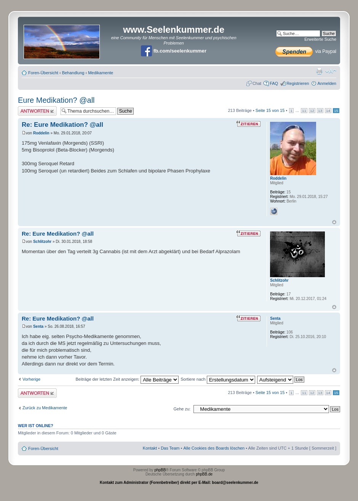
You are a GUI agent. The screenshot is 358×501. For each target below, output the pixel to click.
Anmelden (326, 83)
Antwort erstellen (37, 111)
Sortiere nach (218, 379)
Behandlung (73, 72)
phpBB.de (204, 474)
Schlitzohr (42, 241)
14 (328, 110)
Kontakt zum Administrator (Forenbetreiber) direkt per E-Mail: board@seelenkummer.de (179, 482)
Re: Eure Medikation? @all (62, 124)
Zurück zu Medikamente (44, 407)
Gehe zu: (181, 409)
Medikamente (100, 72)
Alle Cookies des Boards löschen (214, 448)
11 (304, 110)
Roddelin (41, 133)
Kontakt (150, 448)
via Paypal (305, 51)
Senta (38, 326)
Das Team (170, 448)
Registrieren (297, 83)
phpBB (160, 470)
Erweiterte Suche (320, 39)
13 (320, 110)
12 (312, 110)
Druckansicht (319, 71)
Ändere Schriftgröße (330, 71)
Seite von (270, 110)
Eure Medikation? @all (56, 100)
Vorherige (31, 379)
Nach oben (334, 222)
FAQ (274, 83)
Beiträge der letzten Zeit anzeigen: (127, 379)
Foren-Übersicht (43, 72)
